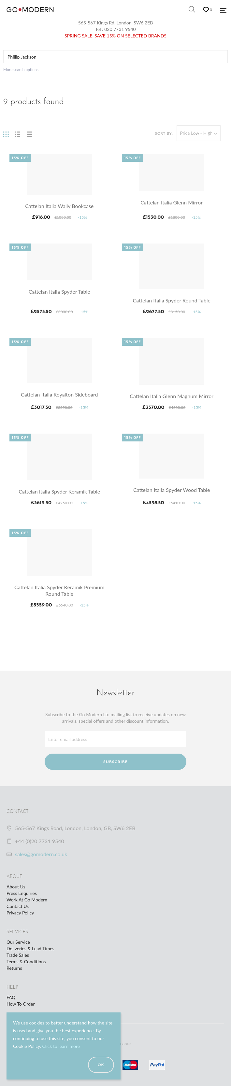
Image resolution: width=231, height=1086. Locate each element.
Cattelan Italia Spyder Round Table (171, 300)
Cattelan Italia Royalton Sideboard (59, 394)
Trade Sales (18, 955)
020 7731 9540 (120, 29)
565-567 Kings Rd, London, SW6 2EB (115, 22)
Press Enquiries (22, 893)
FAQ (11, 997)
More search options (20, 69)
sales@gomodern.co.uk (41, 854)
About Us (16, 886)
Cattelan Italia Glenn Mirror (171, 202)
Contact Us (18, 906)
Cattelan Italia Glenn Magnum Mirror (171, 396)
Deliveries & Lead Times (30, 948)
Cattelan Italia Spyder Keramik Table (59, 491)
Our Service (18, 942)
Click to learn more (61, 1046)
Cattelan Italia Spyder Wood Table (171, 490)
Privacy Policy (20, 912)
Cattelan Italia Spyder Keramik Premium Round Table (59, 590)
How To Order (21, 1004)
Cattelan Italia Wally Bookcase (59, 206)
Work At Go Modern (27, 899)
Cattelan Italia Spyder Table (59, 291)
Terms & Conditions (26, 961)
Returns (14, 968)
